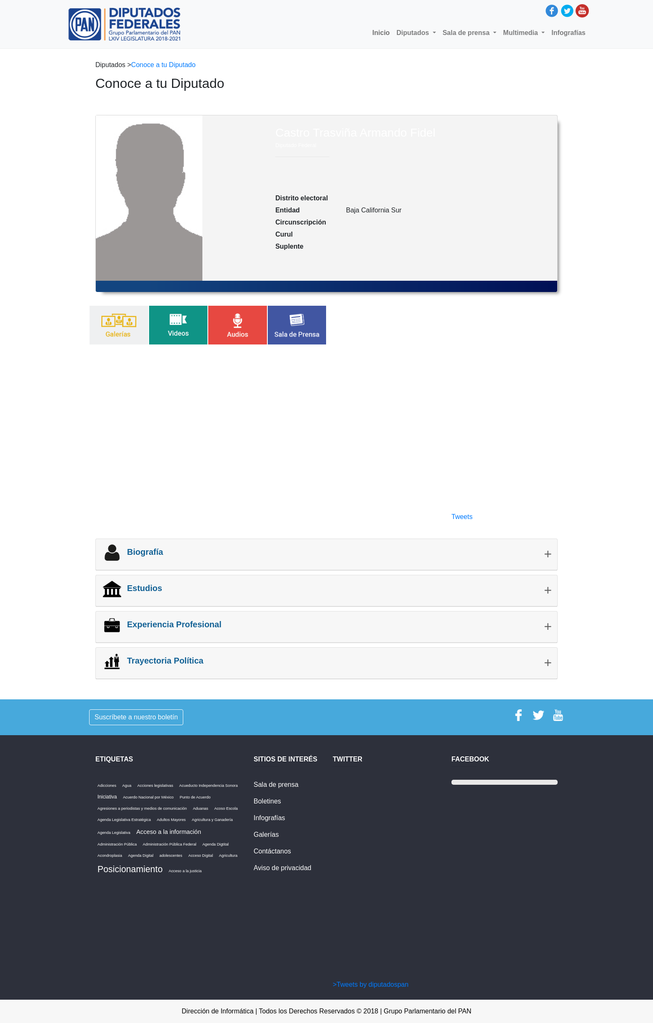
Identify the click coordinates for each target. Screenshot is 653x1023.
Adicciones (106, 785)
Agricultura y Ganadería (212, 820)
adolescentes (171, 855)
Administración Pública (117, 844)
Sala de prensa (276, 784)
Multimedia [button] (521, 32)
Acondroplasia (109, 855)
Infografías (568, 32)
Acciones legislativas (155, 785)
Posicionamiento (130, 869)
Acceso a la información (168, 831)
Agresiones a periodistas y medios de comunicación (142, 808)
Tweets (462, 516)
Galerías (266, 834)
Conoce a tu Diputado (163, 64)
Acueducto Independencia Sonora (208, 785)
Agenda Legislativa (113, 833)
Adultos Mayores (171, 820)
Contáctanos (272, 851)
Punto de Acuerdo (194, 797)
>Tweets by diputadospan (371, 984)
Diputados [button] (413, 32)
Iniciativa (107, 797)
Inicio (382, 32)
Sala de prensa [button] (467, 32)
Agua (127, 785)
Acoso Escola (226, 808)
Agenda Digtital (215, 844)
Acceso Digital (200, 855)
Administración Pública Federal (170, 844)
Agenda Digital (141, 855)
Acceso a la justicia (185, 871)
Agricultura (228, 855)
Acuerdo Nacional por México (148, 797)
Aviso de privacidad (282, 867)
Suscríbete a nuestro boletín (136, 717)
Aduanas (200, 808)
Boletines (267, 801)
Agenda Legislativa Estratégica (124, 820)
